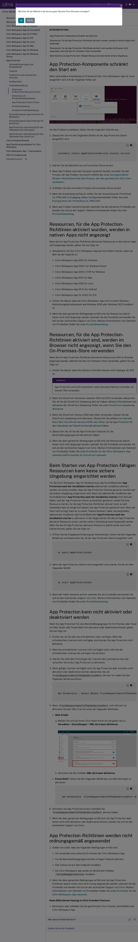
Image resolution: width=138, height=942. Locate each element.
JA (21, 20)
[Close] (121, 6)
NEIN (30, 20)
